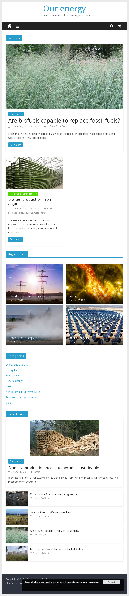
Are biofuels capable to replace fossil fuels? (64, 120)
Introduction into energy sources (30, 296)
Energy (73, 296)
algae (49, 208)
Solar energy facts (80, 338)
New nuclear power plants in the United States (56, 549)
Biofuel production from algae (30, 201)
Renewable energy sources (23, 193)
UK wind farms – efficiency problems (51, 512)
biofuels (51, 126)
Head (9, 386)
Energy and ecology (17, 364)
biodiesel (13, 212)
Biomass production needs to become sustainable (53, 467)
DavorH (38, 126)
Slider (9, 402)
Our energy (64, 8)
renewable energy (37, 212)
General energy (14, 381)
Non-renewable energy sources (23, 391)
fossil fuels (61, 126)
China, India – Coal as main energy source (54, 494)
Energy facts (13, 370)
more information (90, 582)
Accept (111, 582)
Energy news (16, 114)
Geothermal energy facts (25, 338)
